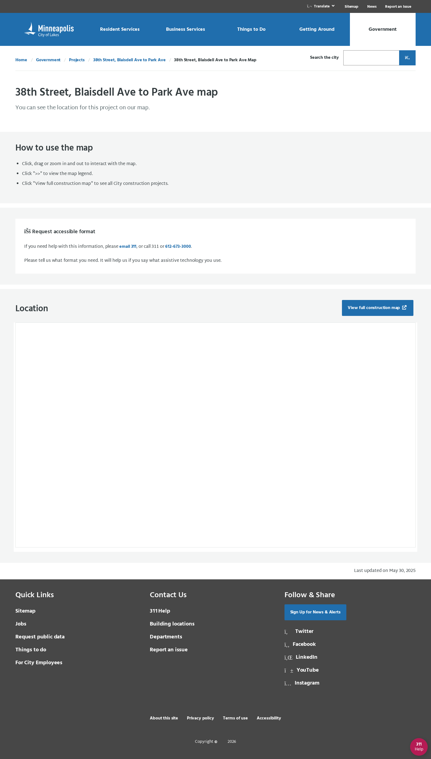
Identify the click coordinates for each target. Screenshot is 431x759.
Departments (166, 637)
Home (21, 60)
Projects (77, 60)
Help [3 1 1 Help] (160, 611)
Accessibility (269, 718)
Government (48, 60)
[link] (321, 6)
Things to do (30, 650)
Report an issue (169, 650)
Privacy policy (200, 718)
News (371, 7)
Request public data (40, 637)
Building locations (172, 624)
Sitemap (351, 7)
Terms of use (235, 718)
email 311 (127, 246)
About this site (164, 718)
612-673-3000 (178, 246)
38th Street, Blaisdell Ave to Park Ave (129, 60)
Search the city (324, 57)
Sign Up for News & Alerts (315, 612)
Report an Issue (398, 7)
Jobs (20, 624)
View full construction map (374, 308)
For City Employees (38, 662)
